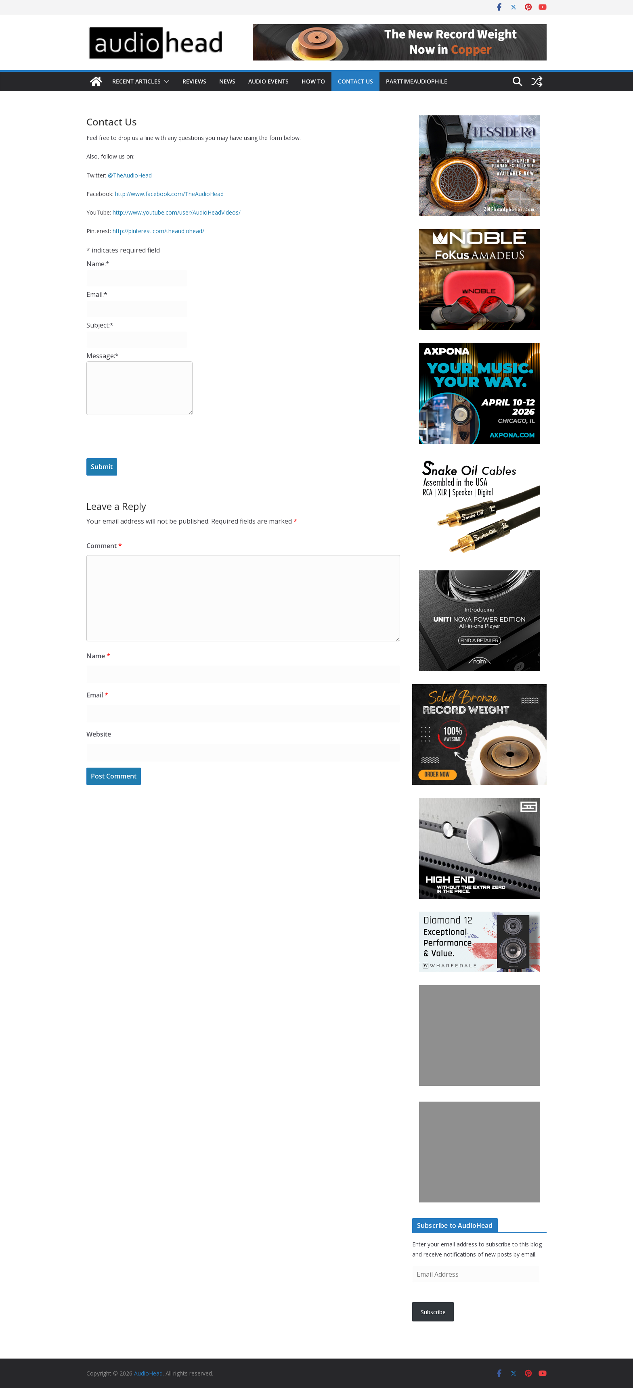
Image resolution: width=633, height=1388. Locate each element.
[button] (165, 81)
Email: (96, 294)
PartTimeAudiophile (416, 81)
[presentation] (147, 436)
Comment (104, 545)
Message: (102, 355)
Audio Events (268, 81)
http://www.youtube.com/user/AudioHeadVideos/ (177, 212)
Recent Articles (136, 81)
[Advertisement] (479, 1035)
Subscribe (433, 1312)
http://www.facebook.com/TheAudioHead (169, 194)
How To (313, 81)
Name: (97, 263)
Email (97, 695)
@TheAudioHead (130, 175)
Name (98, 655)
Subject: (99, 325)
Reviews (194, 81)
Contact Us (355, 81)
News (227, 81)
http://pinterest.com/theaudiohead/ (158, 231)
